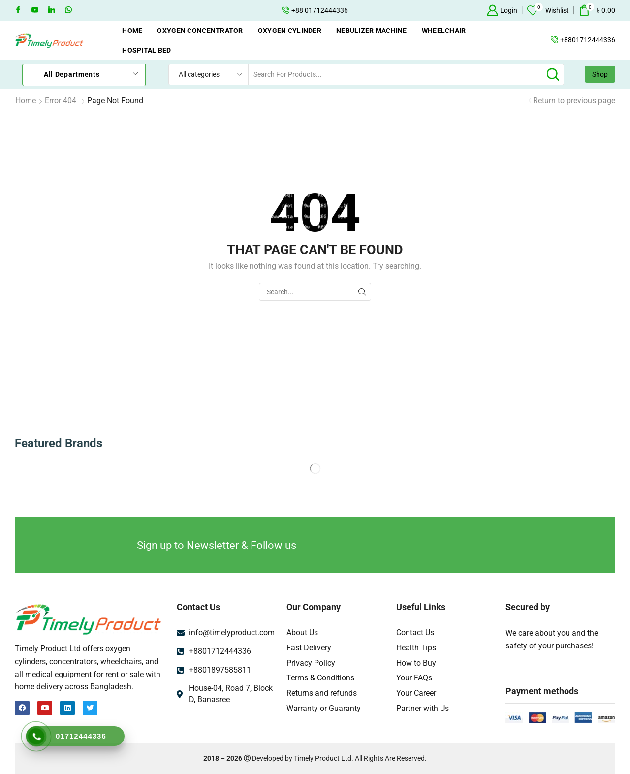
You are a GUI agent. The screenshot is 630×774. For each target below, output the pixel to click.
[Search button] (553, 74)
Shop (600, 74)
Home (132, 30)
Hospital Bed (146, 50)
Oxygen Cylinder (289, 30)
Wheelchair (444, 30)
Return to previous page (574, 100)
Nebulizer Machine (371, 30)
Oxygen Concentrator (200, 30)
